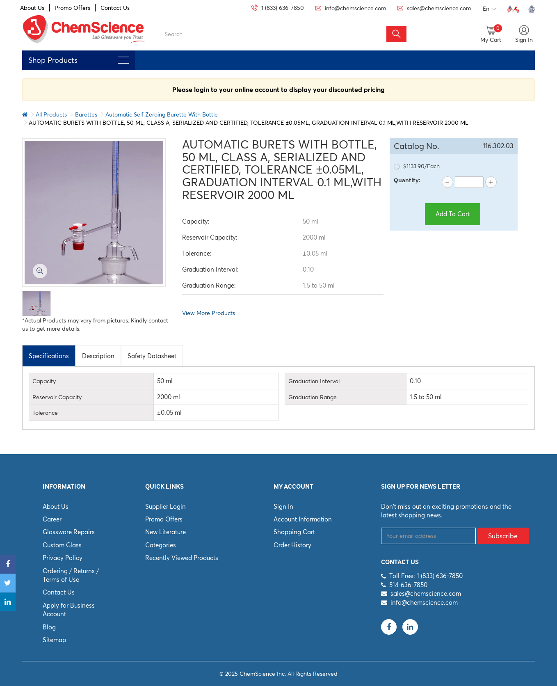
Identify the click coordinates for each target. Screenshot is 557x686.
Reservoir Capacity (57, 397)
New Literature (165, 532)
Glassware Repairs (69, 532)
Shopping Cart (294, 532)
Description (98, 356)
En (489, 9)
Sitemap (54, 640)
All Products (51, 114)
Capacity (44, 381)
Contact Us (115, 7)
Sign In (283, 506)
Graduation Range (312, 397)
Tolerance (45, 412)
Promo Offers (72, 7)
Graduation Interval (314, 381)
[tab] (48, 355)
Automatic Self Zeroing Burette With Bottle (161, 114)
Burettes (86, 114)
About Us (32, 7)
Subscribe (503, 536)
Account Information (303, 519)
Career (52, 519)
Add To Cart (453, 214)
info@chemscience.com (424, 602)
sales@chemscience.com (425, 593)
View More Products (208, 313)
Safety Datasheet (152, 356)
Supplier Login (165, 506)
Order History (292, 545)
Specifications (49, 356)
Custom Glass (62, 545)
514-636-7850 (408, 585)
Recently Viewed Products (181, 558)
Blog (49, 627)
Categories (160, 545)
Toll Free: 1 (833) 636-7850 (426, 576)
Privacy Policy (62, 558)
